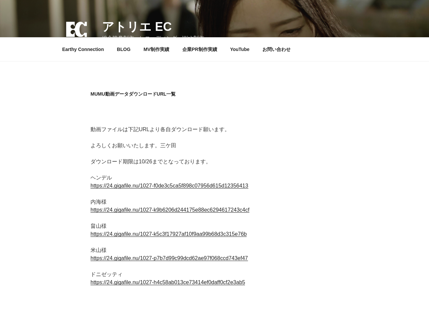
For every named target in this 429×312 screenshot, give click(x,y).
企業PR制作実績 (199, 49)
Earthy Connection (83, 49)
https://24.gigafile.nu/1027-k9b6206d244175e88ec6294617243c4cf (169, 210)
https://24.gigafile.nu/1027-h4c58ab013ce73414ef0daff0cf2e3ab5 (167, 282)
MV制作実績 (156, 49)
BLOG (123, 49)
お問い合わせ (276, 49)
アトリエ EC (137, 27)
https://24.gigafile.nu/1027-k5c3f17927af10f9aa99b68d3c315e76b (168, 234)
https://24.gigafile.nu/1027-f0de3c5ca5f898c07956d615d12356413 (169, 186)
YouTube (239, 49)
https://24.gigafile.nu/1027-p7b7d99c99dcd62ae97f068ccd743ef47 (169, 258)
